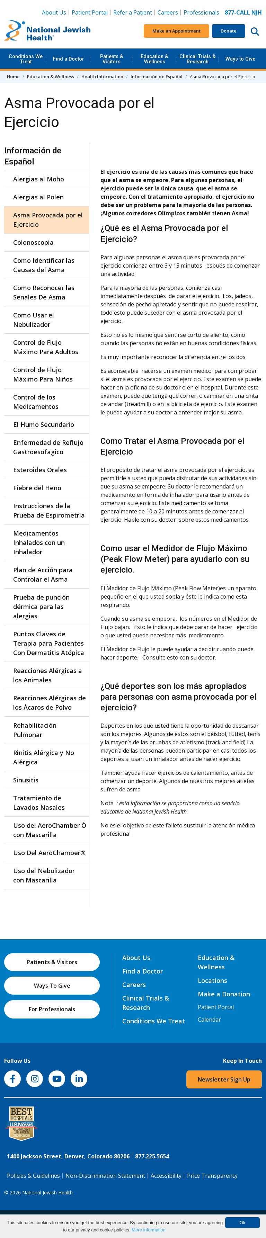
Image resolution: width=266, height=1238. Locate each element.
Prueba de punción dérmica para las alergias (41, 606)
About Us (54, 12)
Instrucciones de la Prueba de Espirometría (49, 510)
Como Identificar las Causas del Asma (43, 265)
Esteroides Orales (40, 470)
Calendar (209, 1019)
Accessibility (166, 1175)
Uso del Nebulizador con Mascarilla (44, 875)
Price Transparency (212, 1175)
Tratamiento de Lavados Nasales (39, 802)
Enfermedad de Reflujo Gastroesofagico (48, 447)
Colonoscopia (33, 242)
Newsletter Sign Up (224, 1079)
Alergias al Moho (38, 179)
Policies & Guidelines (33, 1175)
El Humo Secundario (43, 424)
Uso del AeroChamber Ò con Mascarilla (49, 830)
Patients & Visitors (111, 59)
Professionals (201, 12)
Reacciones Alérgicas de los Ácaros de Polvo (49, 702)
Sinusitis (25, 780)
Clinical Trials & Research (197, 59)
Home (13, 76)
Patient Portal (90, 12)
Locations (212, 980)
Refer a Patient (132, 12)
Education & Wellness (154, 59)
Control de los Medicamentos (36, 402)
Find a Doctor (68, 59)
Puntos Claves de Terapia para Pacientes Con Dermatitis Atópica (48, 643)
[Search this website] (255, 31)
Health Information (102, 76)
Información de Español (157, 76)
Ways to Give (240, 59)
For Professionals (52, 1009)
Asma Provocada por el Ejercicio (48, 219)
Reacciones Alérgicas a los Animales (47, 675)
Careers (169, 12)
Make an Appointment (176, 31)
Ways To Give (52, 985)
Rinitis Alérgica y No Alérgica (43, 757)
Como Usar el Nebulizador (33, 320)
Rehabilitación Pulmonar (34, 730)
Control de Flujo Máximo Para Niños (43, 374)
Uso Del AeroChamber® (49, 853)
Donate (229, 31)
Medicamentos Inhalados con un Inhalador (39, 542)
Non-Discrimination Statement (105, 1175)
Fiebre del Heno (37, 488)
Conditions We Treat (26, 59)
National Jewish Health (47, 1192)
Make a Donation (224, 994)
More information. (149, 1229)
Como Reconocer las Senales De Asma (43, 292)
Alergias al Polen (38, 197)
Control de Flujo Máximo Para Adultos (45, 347)
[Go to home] (47, 31)
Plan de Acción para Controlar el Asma (43, 574)
